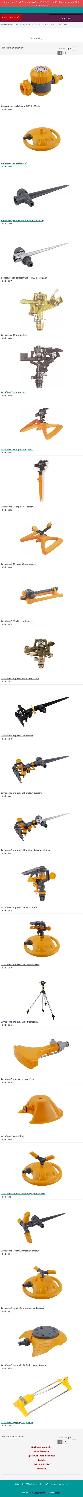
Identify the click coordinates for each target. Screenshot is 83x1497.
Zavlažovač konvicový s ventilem (17, 1079)
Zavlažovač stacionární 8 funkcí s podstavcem (24, 1365)
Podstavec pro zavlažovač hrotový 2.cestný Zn (24, 277)
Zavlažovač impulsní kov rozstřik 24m (20, 678)
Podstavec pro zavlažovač (14, 163)
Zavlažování (49, 24)
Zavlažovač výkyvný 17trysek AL (17, 1422)
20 (74, 48)
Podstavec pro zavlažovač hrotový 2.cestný (22, 220)
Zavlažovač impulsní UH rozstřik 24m (19, 907)
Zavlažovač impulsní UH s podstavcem (20, 964)
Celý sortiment (6, 24)
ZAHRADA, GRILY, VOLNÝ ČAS (28, 24)
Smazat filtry (37, 38)
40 (60, 53)
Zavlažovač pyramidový (12, 1136)
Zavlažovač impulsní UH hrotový (17, 735)
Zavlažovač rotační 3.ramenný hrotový (20, 1250)
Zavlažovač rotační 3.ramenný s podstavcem (23, 1308)
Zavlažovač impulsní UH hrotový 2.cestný (21, 793)
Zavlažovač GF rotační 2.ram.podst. (18, 564)
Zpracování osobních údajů (41, 1455)
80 (64, 53)
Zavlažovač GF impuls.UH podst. (17, 449)
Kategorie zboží (10, 17)
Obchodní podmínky (41, 1447)
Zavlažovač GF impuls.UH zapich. (17, 506)
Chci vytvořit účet (41, 1464)
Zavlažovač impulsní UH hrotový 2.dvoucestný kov (26, 850)
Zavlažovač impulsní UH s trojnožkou (19, 1021)
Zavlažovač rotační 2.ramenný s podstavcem (23, 1193)
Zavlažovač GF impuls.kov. (14, 335)
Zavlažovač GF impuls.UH (13, 392)
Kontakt (41, 1460)
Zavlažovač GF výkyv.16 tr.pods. (17, 621)
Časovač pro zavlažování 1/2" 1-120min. (20, 106)
